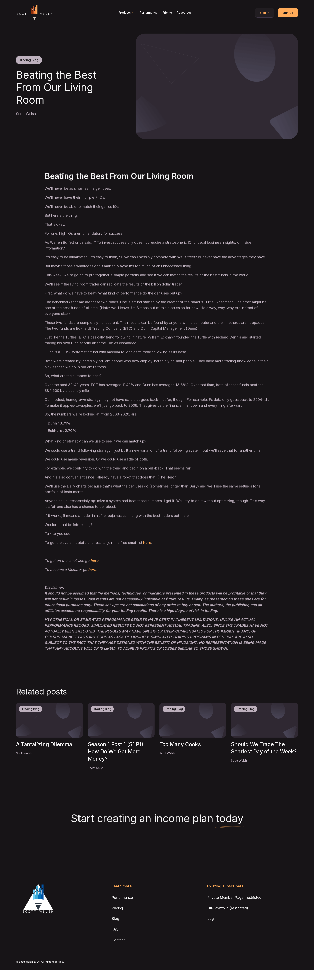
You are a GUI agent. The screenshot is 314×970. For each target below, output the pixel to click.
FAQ (115, 929)
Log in (212, 918)
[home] (34, 13)
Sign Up (287, 12)
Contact (118, 940)
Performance (149, 12)
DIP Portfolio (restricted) (227, 908)
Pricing (167, 12)
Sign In (264, 12)
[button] (126, 13)
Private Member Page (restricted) (235, 897)
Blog (115, 918)
